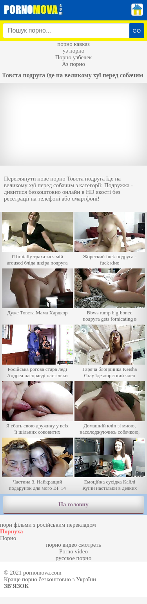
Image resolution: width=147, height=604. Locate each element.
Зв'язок (16, 586)
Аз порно (73, 64)
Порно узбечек (73, 57)
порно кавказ (73, 44)
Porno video (73, 551)
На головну (73, 504)
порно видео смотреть (73, 545)
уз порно (74, 50)
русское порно (73, 558)
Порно (8, 538)
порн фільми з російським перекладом (48, 525)
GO (136, 31)
